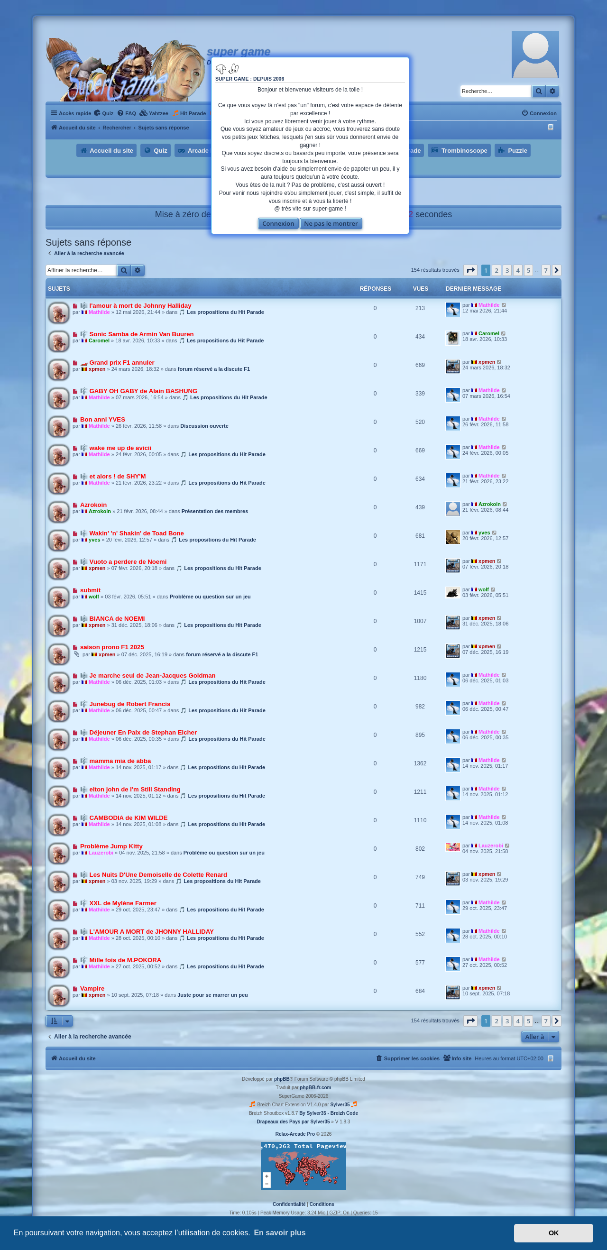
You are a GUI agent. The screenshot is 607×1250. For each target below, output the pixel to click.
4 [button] (517, 270)
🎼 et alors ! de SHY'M (113, 476)
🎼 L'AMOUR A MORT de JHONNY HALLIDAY (147, 931)
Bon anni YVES (102, 419)
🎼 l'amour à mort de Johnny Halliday (136, 305)
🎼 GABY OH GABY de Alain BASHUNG (138, 391)
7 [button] (546, 270)
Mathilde (99, 312)
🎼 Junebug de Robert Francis (125, 704)
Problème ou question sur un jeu (210, 596)
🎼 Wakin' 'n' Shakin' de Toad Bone (132, 533)
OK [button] (554, 1233)
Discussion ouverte (204, 426)
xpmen (97, 369)
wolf (94, 596)
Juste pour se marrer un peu (212, 995)
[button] (470, 270)
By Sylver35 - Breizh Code (328, 1113)
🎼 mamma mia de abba (115, 760)
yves (94, 539)
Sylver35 (339, 1104)
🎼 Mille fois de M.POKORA (120, 960)
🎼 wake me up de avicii (115, 447)
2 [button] (496, 270)
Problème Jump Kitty (111, 846)
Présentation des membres (215, 511)
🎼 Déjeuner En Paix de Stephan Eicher (138, 732)
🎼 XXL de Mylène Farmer (118, 903)
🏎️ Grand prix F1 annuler (117, 362)
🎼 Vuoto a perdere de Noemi (123, 561)
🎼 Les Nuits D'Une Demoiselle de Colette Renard (153, 874)
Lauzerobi (101, 852)
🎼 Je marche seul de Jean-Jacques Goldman (148, 675)
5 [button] (528, 270)
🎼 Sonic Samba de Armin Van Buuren (137, 334)
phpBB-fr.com (315, 1087)
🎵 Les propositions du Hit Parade (221, 312)
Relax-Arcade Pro (295, 1134)
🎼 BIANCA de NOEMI (112, 618)
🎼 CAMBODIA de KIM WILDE (124, 817)
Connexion (278, 223)
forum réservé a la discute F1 (214, 369)
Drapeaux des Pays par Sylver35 (293, 1121)
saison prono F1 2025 (112, 647)
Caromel (99, 340)
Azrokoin (93, 504)
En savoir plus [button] (279, 1233)
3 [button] (507, 270)
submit (90, 590)
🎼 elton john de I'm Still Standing (130, 789)
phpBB (282, 1079)
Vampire (92, 988)
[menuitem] (103, 113)
